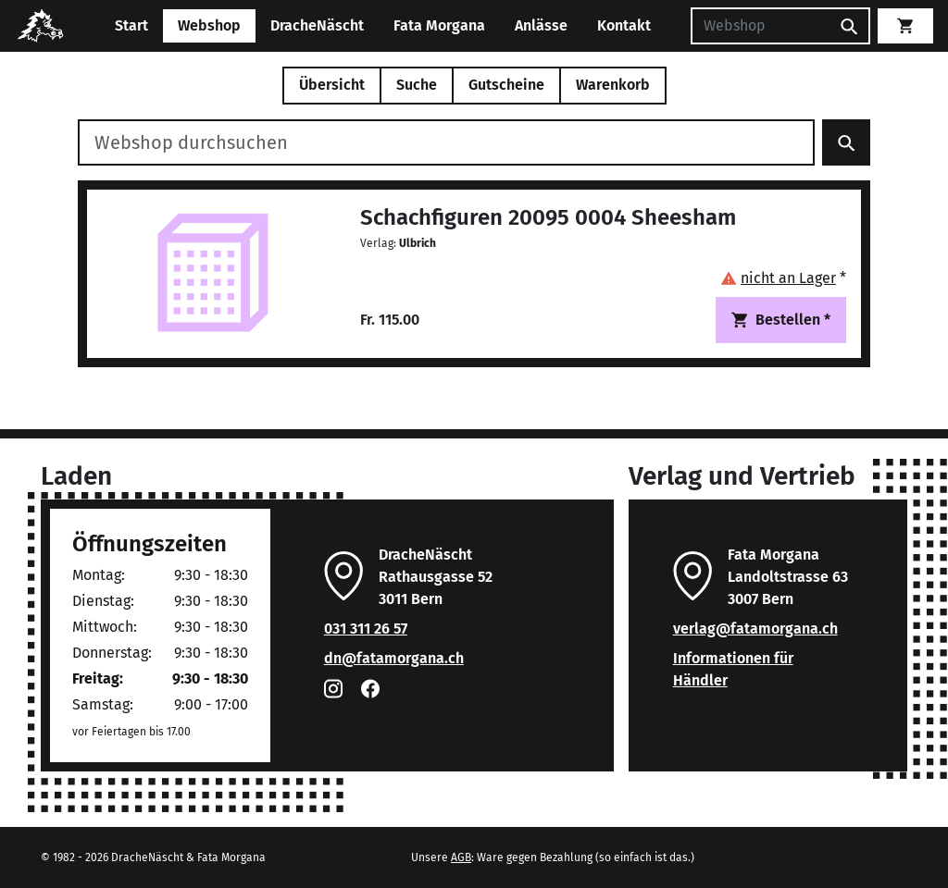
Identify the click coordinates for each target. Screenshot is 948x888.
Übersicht (332, 84)
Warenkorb (613, 84)
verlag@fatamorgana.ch (755, 628)
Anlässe (541, 25)
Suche (416, 84)
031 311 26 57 (365, 628)
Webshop (209, 25)
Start (131, 25)
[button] (783, 278)
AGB (461, 857)
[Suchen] (760, 25)
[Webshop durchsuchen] (446, 142)
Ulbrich (417, 243)
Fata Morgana (439, 25)
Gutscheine (506, 84)
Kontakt (624, 25)
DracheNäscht (317, 25)
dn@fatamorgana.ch (394, 658)
